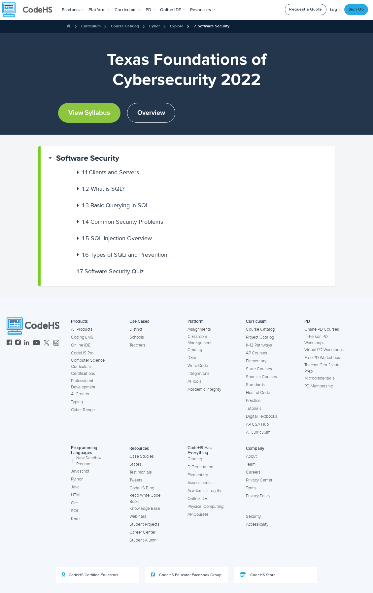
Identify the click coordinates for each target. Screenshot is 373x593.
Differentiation (200, 467)
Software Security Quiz (110, 271)
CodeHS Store (258, 574)
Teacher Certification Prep (323, 368)
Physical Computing (205, 506)
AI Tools (194, 381)
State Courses (259, 369)
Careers (253, 472)
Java (75, 487)
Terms (251, 488)
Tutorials (253, 408)
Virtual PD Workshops (324, 349)
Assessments (199, 482)
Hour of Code (258, 392)
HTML (76, 495)
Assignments (199, 329)
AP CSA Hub (257, 424)
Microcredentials (319, 378)
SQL (75, 510)
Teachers (137, 345)
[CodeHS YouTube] (36, 343)
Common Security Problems (122, 221)
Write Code (197, 365)
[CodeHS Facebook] (9, 343)
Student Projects (144, 524)
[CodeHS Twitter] (46, 343)
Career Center (142, 532)
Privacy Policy (258, 496)
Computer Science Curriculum (88, 363)
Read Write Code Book (144, 498)
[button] (72, 10)
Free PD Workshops (322, 357)
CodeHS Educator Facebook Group (186, 574)
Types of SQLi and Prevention (124, 254)
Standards (255, 384)
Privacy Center (259, 480)
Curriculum (91, 26)
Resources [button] (202, 10)
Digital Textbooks (261, 416)
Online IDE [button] (173, 10)
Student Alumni (143, 540)
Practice (253, 400)
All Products (81, 329)
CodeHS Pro (82, 353)
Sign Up (356, 9)
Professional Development (83, 384)
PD (307, 321)
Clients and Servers (110, 172)
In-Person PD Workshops (316, 340)
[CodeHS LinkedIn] (26, 343)
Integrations (198, 373)
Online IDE (80, 345)
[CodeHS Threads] (56, 343)
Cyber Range (83, 409)
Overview (151, 113)
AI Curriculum (258, 432)
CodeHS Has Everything (199, 450)
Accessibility (257, 524)
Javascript (80, 471)
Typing (77, 402)
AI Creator (80, 394)
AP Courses (256, 353)
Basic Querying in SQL (115, 205)
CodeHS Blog (141, 488)
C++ (74, 503)
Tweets (135, 480)
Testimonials (140, 472)
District (135, 329)
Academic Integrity (204, 389)
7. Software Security (211, 26)
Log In (336, 9)
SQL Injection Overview (117, 238)
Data (191, 357)
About (251, 456)
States (135, 464)
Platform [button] (99, 10)
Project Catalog (260, 337)
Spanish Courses (261, 376)
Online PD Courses (321, 329)
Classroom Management (199, 340)
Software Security (87, 158)
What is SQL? (103, 188)
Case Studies (141, 456)
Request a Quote (305, 9)
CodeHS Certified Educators (90, 574)
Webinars (137, 516)
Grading (194, 349)
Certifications (83, 373)
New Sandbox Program (86, 461)
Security (253, 516)
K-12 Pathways (259, 345)
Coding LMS (82, 337)
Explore (177, 26)
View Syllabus (89, 113)
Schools (136, 337)
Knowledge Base (144, 508)
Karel (76, 518)
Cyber (154, 26)
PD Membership (318, 386)
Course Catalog (125, 26)
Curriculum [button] (128, 10)
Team (250, 464)
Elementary (256, 361)
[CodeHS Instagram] (18, 343)
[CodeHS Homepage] (29, 10)
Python (77, 479)
